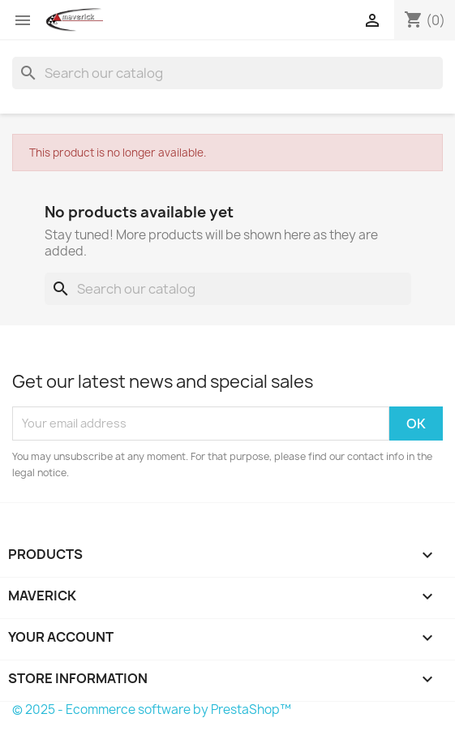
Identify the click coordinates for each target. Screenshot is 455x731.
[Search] (227, 73)
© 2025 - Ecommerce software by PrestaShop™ (151, 709)
